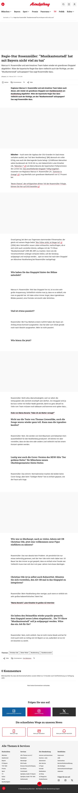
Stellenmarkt (24, 779)
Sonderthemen (43, 779)
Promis (35, 11)
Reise (3, 779)
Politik (61, 11)
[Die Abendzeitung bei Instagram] (39, 711)
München (5, 11)
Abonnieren (42, 760)
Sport (25, 11)
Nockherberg (16, 94)
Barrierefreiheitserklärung (65, 763)
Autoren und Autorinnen (45, 755)
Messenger (23, 760)
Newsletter (23, 758)
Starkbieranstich (55, 91)
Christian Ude (14, 653)
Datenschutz (61, 760)
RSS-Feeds (23, 763)
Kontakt (41, 768)
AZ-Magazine (43, 776)
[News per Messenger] (14, 732)
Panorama (45, 11)
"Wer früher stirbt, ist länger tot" (47, 242)
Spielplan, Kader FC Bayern (28, 774)
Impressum (61, 755)
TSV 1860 (4, 766)
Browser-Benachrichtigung (27, 766)
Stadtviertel (5, 758)
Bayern (17, 11)
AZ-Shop (41, 774)
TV (55, 11)
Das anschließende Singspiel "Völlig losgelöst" (41, 169)
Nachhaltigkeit (6, 782)
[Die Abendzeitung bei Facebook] (14, 711)
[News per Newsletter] (39, 732)
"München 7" (19, 166)
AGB (59, 758)
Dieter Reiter (25, 653)
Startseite (5, 17)
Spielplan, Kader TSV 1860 (27, 776)
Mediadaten (42, 771)
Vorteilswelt (23, 771)
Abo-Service (42, 763)
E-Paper (41, 766)
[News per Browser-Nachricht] (64, 732)
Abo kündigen (61, 766)
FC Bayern (5, 763)
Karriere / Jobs (43, 758)
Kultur (69, 11)
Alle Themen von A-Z (26, 755)
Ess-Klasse (23, 768)
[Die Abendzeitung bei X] (64, 711)
